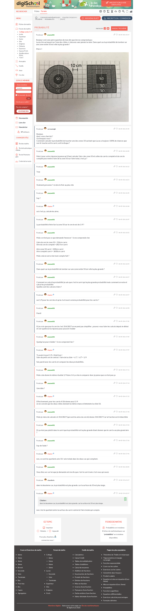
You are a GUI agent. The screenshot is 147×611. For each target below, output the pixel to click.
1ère (19, 574)
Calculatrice (79, 555)
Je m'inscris (23, 111)
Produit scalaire (109, 576)
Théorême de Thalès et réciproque (116, 555)
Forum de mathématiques (50, 17)
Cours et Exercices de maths (30, 550)
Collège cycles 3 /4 (69, 17)
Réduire (41, 531)
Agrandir (54, 531)
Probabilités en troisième (113, 528)
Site (20, 41)
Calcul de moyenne (82, 567)
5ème (20, 558)
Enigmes (22, 44)
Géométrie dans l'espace (112, 573)
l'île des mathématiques (90, 606)
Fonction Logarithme (111, 591)
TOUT (21, 58)
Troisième (38, 19)
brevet (20, 567)
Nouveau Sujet (90, 18)
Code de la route (23, 161)
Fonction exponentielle (111, 563)
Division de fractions (82, 580)
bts (19, 587)
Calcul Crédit (79, 558)
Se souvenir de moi (23, 95)
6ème (20, 555)
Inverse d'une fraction (83, 587)
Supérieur (22, 37)
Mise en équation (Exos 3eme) (114, 584)
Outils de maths (88, 550)
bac (19, 580)
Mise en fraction (81, 584)
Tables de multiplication (83, 561)
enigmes (49, 590)
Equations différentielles (112, 594)
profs (48, 593)
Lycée (21, 34)
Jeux (19, 70)
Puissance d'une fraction (84, 590)
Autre (21, 39)
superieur (50, 584)
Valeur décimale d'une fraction (86, 596)
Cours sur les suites (110, 566)
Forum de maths (23, 29)
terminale (21, 577)
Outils (19, 66)
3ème (20, 564)
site (47, 587)
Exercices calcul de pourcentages (115, 597)
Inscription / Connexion (117, 18)
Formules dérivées (110, 600)
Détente (22, 46)
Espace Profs (23, 51)
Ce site (20, 75)
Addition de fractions (82, 571)
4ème (20, 561)
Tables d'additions (81, 564)
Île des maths (22, 144)
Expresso (22, 48)
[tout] (62, 19)
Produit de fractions (82, 577)
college (49, 555)
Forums (44, 11)
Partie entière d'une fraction (85, 593)
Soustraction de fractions (84, 574)
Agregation (22, 593)
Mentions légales (54, 606)
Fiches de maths (23, 24)
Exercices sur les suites (112, 570)
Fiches (36, 11)
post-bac (21, 584)
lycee (48, 571)
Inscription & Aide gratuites (116, 3)
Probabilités (49, 19)
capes (20, 590)
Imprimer (48, 528)
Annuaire (21, 61)
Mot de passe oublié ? (22, 102)
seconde (21, 571)
